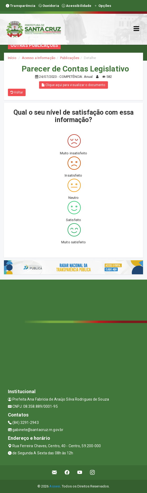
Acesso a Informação (38, 58)
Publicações (69, 58)
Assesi (54, 486)
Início (12, 58)
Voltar (17, 92)
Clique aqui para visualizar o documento (73, 85)
